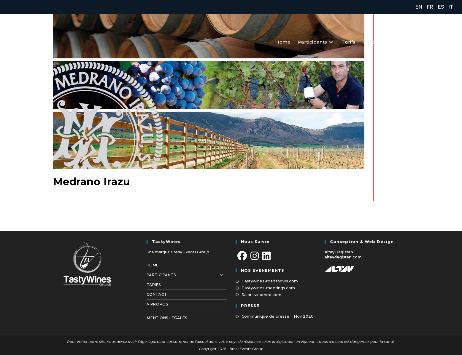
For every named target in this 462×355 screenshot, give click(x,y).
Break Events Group (190, 252)
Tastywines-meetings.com (268, 287)
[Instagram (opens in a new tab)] (437, 41)
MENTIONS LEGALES (167, 318)
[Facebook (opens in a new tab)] (424, 41)
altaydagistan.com (343, 257)
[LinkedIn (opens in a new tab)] (449, 41)
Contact (157, 294)
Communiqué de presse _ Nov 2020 (278, 316)
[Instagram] (254, 256)
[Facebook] (242, 256)
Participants (187, 275)
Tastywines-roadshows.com (270, 281)
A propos (157, 304)
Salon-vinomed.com (261, 294)
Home (153, 265)
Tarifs (154, 284)
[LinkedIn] (266, 256)
